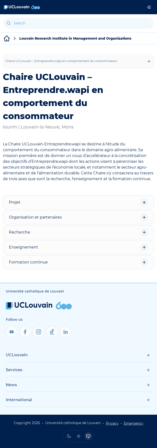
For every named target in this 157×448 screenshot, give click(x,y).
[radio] (69, 436)
